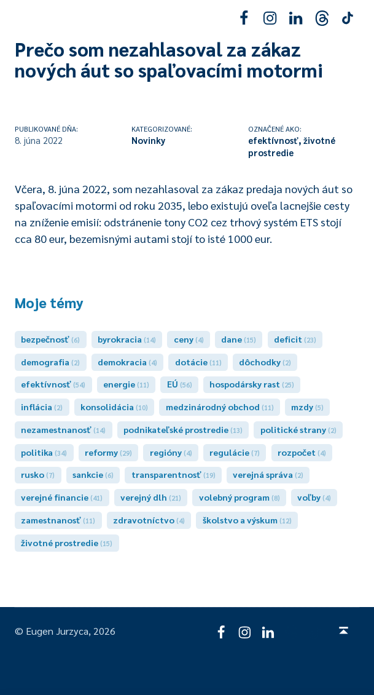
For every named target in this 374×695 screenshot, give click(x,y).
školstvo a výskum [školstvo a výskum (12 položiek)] (247, 519)
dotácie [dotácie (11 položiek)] (198, 361)
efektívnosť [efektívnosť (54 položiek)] (53, 383)
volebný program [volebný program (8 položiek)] (239, 496)
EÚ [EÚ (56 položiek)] (179, 383)
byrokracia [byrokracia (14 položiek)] (127, 338)
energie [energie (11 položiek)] (126, 383)
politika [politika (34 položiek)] (44, 452)
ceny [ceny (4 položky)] (189, 338)
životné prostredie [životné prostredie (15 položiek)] (66, 542)
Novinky (148, 140)
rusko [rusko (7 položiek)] (38, 474)
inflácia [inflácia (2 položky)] (42, 406)
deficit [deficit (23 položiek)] (295, 338)
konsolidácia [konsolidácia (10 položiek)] (114, 406)
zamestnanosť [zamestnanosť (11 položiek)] (58, 519)
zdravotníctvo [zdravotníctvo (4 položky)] (149, 519)
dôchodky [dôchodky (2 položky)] (265, 361)
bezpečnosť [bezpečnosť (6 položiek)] (50, 338)
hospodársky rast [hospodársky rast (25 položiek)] (251, 383)
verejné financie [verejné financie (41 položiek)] (62, 496)
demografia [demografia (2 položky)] (50, 361)
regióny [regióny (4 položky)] (171, 452)
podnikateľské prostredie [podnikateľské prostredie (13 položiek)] (183, 429)
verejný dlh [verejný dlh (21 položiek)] (150, 496)
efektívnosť (273, 140)
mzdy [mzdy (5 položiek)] (307, 406)
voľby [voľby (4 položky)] (314, 496)
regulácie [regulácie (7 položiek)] (234, 452)
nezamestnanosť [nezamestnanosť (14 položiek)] (63, 429)
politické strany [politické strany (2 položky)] (298, 429)
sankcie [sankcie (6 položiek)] (93, 474)
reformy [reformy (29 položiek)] (108, 452)
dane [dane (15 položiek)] (238, 338)
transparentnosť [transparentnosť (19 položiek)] (173, 474)
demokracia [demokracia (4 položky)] (127, 361)
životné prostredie (291, 146)
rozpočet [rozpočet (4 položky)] (302, 452)
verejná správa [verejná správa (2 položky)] (268, 474)
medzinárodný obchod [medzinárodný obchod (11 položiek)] (220, 406)
